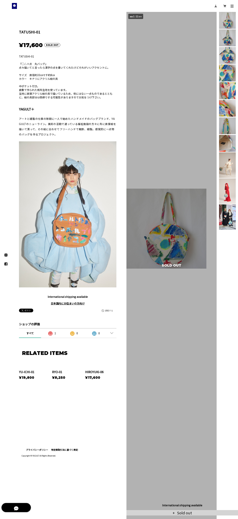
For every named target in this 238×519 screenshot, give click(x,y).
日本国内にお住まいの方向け (68, 303)
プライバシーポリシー (37, 478)
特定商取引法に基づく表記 (64, 478)
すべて (30, 333)
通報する (109, 310)
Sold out (184, 512)
